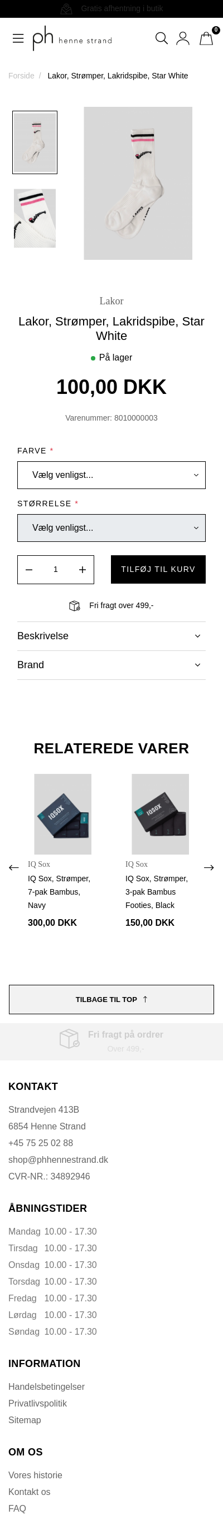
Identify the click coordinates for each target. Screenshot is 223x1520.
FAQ (17, 1508)
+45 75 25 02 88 (40, 1143)
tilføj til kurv (158, 569)
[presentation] (14, 868)
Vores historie (35, 1475)
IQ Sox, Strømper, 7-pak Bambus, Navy (59, 892)
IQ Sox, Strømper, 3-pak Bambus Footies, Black (156, 892)
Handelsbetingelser (46, 1386)
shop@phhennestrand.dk (58, 1159)
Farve (35, 450)
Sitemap (24, 1420)
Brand (108, 664)
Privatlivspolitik (37, 1403)
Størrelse (48, 503)
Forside (21, 75)
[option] (34, 142)
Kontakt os (29, 1492)
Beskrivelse (108, 635)
